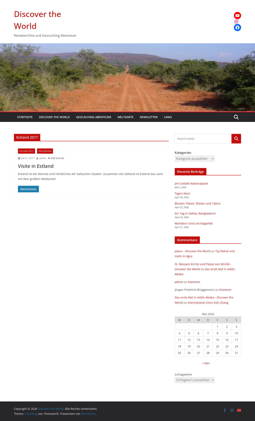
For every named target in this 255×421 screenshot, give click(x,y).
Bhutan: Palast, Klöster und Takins (198, 203)
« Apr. (206, 363)
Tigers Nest (182, 193)
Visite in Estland (36, 166)
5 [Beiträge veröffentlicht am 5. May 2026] (189, 333)
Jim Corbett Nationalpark (191, 183)
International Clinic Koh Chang (207, 302)
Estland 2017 (26, 151)
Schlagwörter (183, 374)
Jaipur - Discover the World (193, 251)
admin (42, 158)
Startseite (25, 117)
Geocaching (45, 151)
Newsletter (149, 117)
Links (168, 117)
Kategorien (236, 138)
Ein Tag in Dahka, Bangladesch (195, 213)
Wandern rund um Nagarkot (194, 223)
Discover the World (54, 117)
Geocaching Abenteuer (93, 117)
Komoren (194, 282)
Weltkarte (125, 117)
